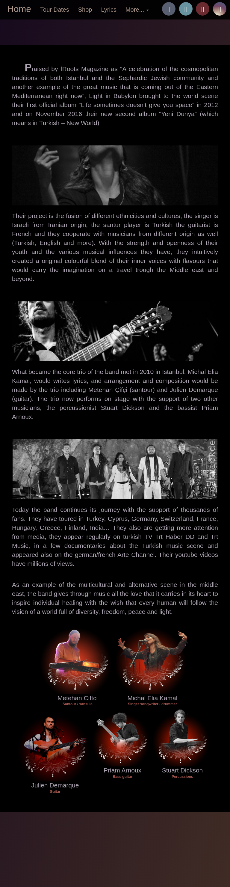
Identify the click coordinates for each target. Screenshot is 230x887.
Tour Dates (54, 9)
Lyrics (108, 9)
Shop (85, 9)
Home (19, 9)
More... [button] (137, 9)
